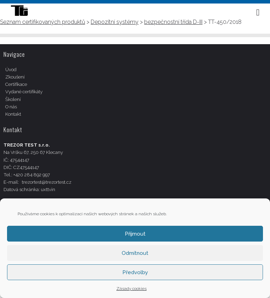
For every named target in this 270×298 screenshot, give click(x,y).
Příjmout (135, 234)
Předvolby (135, 272)
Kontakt (13, 114)
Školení (13, 99)
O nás (11, 106)
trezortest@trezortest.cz (46, 182)
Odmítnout (135, 253)
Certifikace (16, 84)
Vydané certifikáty (24, 91)
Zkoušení (15, 77)
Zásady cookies (131, 288)
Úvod (11, 69)
